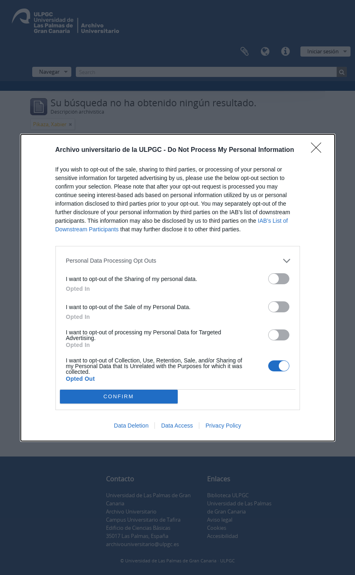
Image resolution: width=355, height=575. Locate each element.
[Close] (318, 150)
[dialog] (178, 287)
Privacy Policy (223, 425)
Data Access (177, 425)
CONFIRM (119, 396)
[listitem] (177, 261)
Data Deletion (131, 425)
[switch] (278, 278)
